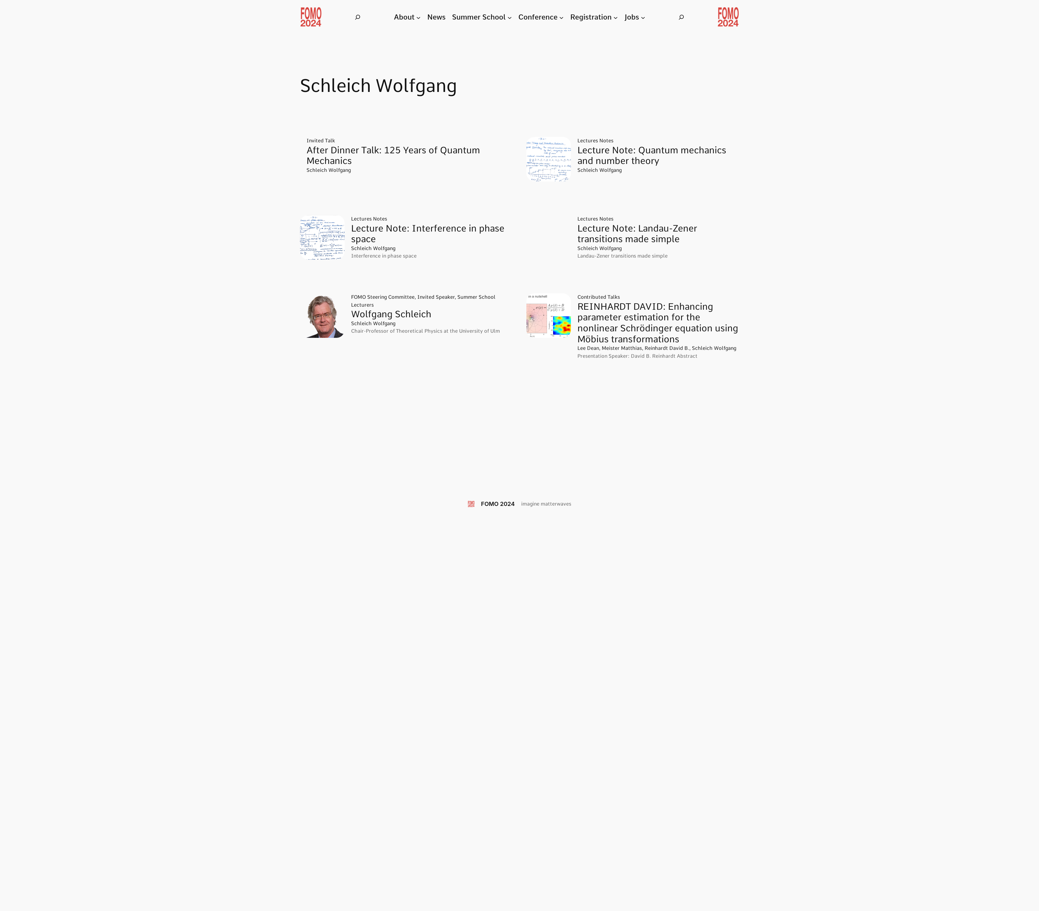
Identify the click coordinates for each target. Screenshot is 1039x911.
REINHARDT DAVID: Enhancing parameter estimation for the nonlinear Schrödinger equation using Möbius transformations (657, 322)
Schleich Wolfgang (329, 170)
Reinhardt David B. (667, 348)
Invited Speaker (436, 297)
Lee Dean (588, 348)
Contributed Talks (598, 297)
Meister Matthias (622, 348)
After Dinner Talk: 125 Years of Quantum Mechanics (393, 155)
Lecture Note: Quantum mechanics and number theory (651, 155)
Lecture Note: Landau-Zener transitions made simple (637, 234)
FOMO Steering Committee (383, 297)
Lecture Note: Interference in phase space (427, 234)
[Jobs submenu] (643, 17)
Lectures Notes (595, 141)
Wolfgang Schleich (391, 314)
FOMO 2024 (498, 503)
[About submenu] (418, 17)
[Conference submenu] (561, 17)
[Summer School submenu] (509, 17)
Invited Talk (321, 141)
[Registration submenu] (615, 17)
